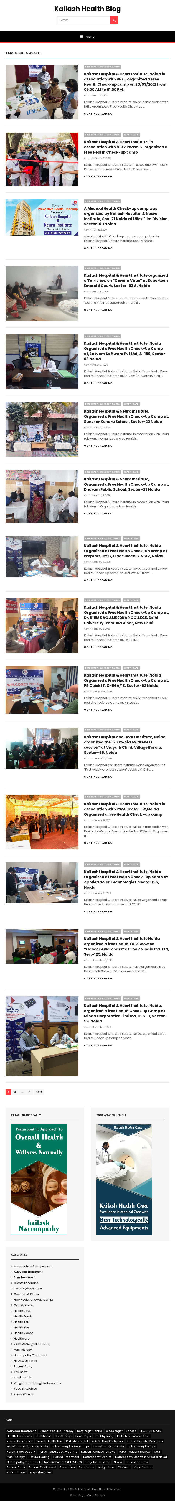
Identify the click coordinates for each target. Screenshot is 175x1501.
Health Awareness (19, 1436)
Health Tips (21, 1327)
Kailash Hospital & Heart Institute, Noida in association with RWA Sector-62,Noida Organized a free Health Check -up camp (124, 809)
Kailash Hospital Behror (107, 1441)
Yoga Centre (143, 1467)
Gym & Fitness (24, 1305)
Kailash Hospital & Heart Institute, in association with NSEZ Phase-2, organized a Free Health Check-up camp (125, 147)
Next (39, 1091)
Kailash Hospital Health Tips (71, 1446)
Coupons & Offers (26, 1294)
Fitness (131, 1431)
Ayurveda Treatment (28, 1272)
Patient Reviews (137, 1462)
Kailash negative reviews (98, 1452)
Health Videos (23, 1333)
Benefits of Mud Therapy (56, 1431)
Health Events (23, 1316)
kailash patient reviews (135, 1452)
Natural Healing (39, 1457)
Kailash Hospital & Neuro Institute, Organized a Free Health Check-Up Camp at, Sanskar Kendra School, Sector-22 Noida (126, 416)
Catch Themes (96, 1495)
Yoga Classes (16, 1472)
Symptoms (86, 1467)
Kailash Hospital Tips (142, 1446)
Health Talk (21, 1322)
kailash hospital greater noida (27, 1446)
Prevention (67, 1467)
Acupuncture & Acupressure (33, 1266)
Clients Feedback (26, 1283)
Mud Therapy (23, 1350)
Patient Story (23, 1366)
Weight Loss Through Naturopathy (37, 1383)
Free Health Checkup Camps (102, 66)
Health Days (22, 1311)
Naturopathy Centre (97, 1457)
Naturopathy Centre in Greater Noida (141, 1457)
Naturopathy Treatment (30, 1355)
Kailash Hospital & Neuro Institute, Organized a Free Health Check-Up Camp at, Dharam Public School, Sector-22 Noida (126, 484)
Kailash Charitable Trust (133, 1436)
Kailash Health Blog (87, 9)
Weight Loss (106, 1467)
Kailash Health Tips (49, 1441)
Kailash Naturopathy (21, 1452)
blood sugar (114, 1431)
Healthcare (131, 134)
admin (88, 95)
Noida (118, 1462)
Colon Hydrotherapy (28, 1288)
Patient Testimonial (42, 1467)
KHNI (157, 1452)
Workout (124, 1467)
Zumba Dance (23, 1394)
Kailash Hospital (77, 1441)
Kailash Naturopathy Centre (58, 1452)
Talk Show (20, 1372)
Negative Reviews (98, 1462)
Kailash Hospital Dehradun (145, 1441)
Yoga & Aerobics (25, 1389)
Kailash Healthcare (20, 1441)
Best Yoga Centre (89, 1431)
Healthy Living (104, 1436)
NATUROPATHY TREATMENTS (63, 1462)
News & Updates (25, 1361)
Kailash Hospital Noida (108, 1446)
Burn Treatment (25, 1277)
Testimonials (23, 1377)
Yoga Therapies (40, 1472)
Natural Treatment (66, 1457)
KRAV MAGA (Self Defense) (32, 1344)
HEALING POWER (150, 1431)
